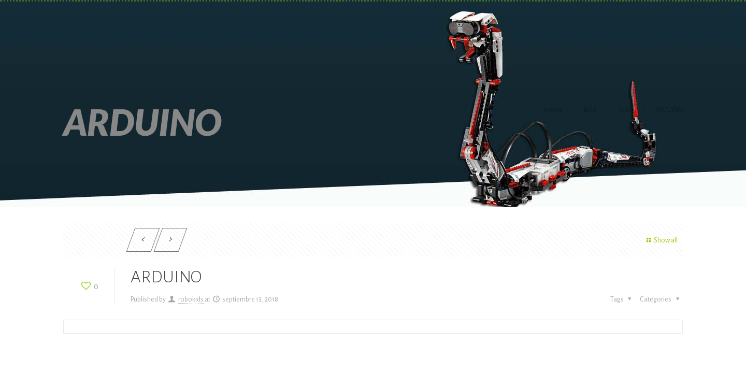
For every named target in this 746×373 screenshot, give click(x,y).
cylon (626, 109)
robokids (191, 299)
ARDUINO (669, 109)
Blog (590, 109)
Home (553, 109)
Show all (660, 240)
